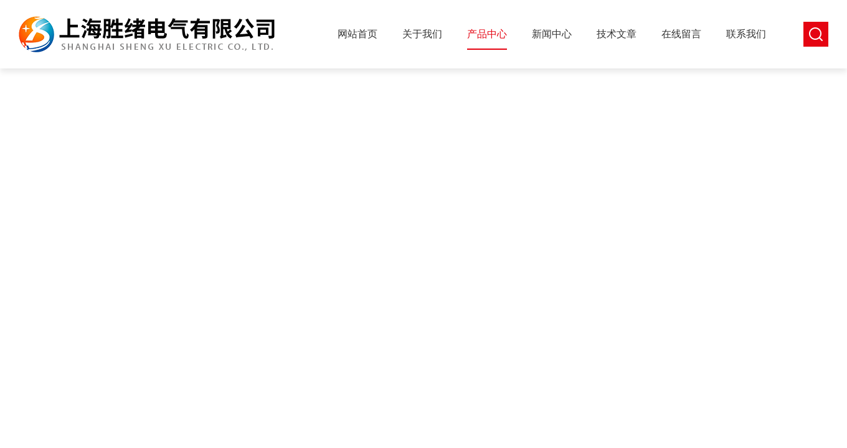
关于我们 (422, 34)
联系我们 (746, 34)
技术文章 (616, 34)
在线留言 (681, 34)
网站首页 (357, 34)
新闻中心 (552, 34)
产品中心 (487, 34)
